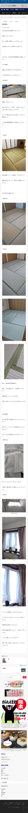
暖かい (2, 769)
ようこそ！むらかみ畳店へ (9, 5)
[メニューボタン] (26, 5)
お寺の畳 (3, 768)
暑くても (3, 773)
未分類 (16, 21)
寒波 (2, 771)
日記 (11, 21)
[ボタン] (22, 5)
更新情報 (3, 792)
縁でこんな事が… (5, 775)
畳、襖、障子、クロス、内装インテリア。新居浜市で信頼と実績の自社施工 (14, 9)
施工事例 (5, 21)
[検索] (24, 677)
